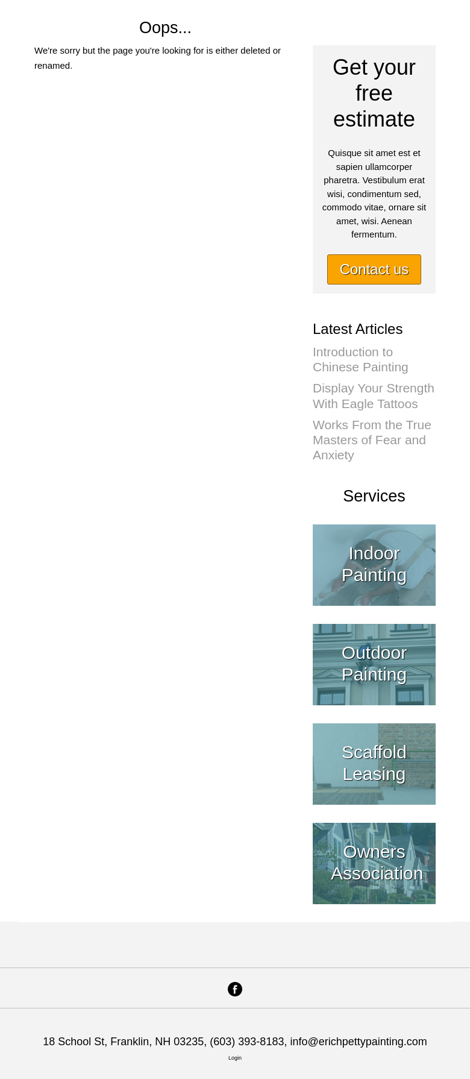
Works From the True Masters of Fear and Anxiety (372, 440)
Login (235, 1058)
